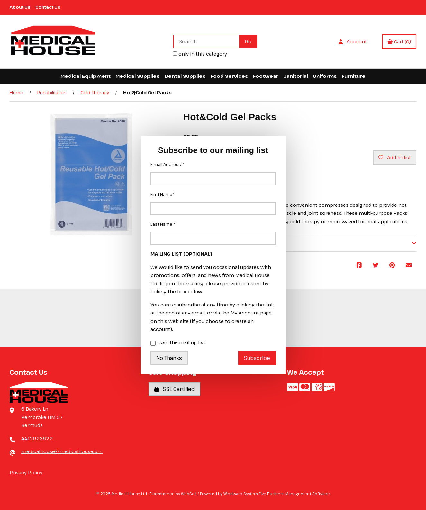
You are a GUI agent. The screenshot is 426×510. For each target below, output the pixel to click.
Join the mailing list (177, 343)
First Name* (162, 194)
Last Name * (163, 224)
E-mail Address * (167, 164)
